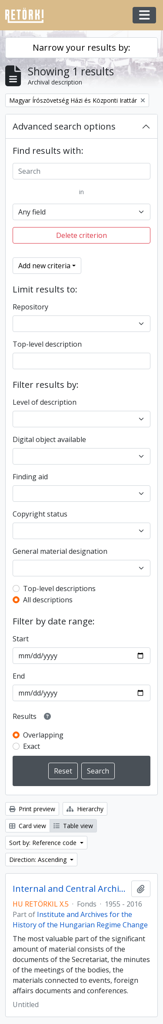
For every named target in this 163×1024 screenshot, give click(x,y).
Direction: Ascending (38, 859)
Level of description (45, 402)
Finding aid (30, 476)
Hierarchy (85, 809)
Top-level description (47, 344)
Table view (73, 826)
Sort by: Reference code (43, 843)
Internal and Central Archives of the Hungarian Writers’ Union (70, 889)
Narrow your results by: (81, 47)
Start (21, 639)
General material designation (60, 551)
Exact (31, 746)
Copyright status (40, 514)
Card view (27, 826)
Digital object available (49, 439)
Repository (30, 307)
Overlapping (43, 735)
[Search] (81, 171)
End (19, 676)
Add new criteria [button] (44, 265)
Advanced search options (64, 126)
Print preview (32, 809)
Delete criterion (81, 235)
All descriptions (48, 600)
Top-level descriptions (59, 588)
